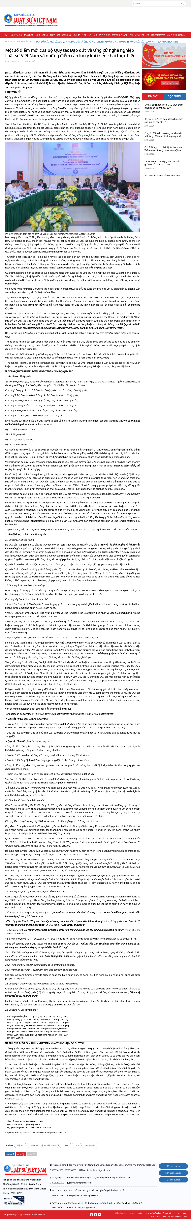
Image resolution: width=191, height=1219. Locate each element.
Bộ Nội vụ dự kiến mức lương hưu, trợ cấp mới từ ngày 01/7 (163, 121)
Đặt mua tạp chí (173, 1166)
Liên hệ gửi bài (173, 1179)
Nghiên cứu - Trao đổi (22, 35)
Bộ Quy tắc (90, 1145)
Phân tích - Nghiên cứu (20, 41)
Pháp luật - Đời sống (61, 35)
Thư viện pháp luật (140, 35)
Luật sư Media (159, 35)
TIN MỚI (153, 96)
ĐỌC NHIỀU (175, 96)
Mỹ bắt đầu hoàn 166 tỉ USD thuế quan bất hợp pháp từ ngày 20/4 (163, 106)
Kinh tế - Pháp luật (83, 35)
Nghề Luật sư (42, 35)
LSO (77, 1145)
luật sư (20, 1145)
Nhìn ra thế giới (102, 35)
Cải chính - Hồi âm (177, 35)
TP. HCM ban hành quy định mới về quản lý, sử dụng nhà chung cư (161, 163)
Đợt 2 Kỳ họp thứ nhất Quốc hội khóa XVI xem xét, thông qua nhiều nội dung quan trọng (163, 149)
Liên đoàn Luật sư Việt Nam (43, 1145)
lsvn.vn (65, 1145)
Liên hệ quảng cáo (173, 1172)
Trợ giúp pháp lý (121, 35)
